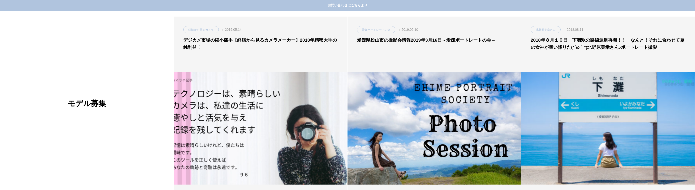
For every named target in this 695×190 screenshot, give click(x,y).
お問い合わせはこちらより (347, 5)
